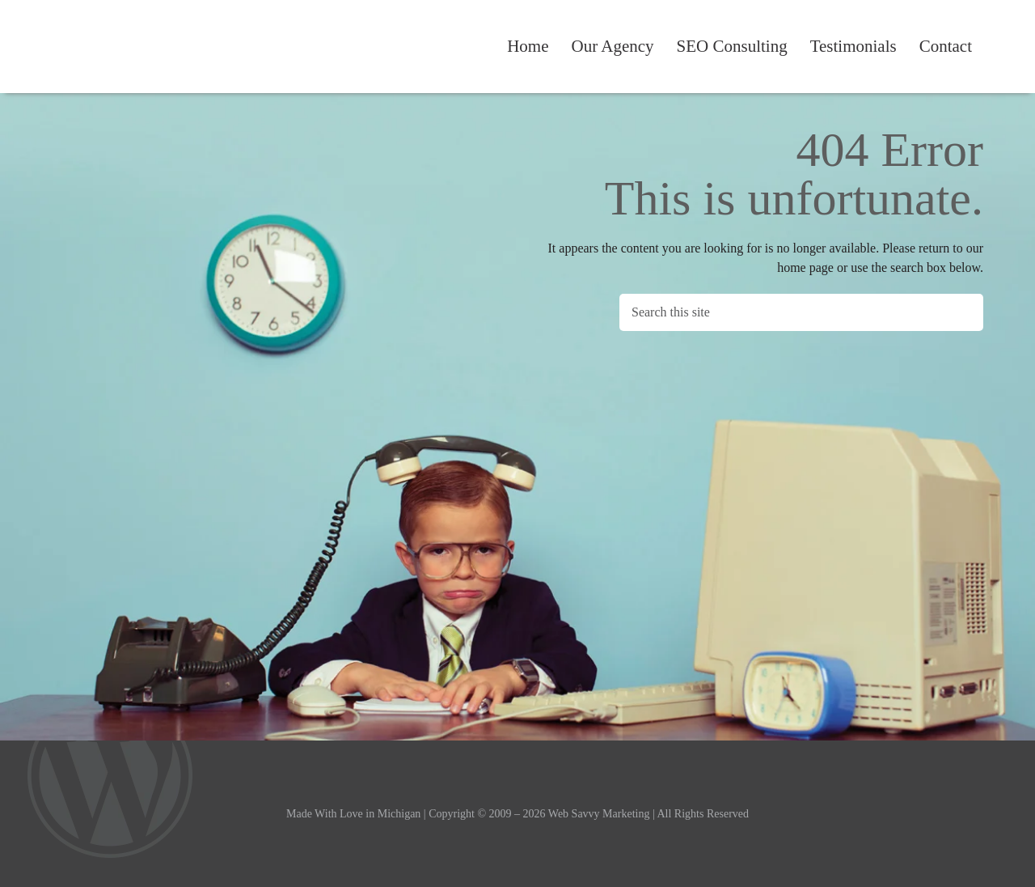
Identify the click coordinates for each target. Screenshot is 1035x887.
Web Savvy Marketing (116, 47)
